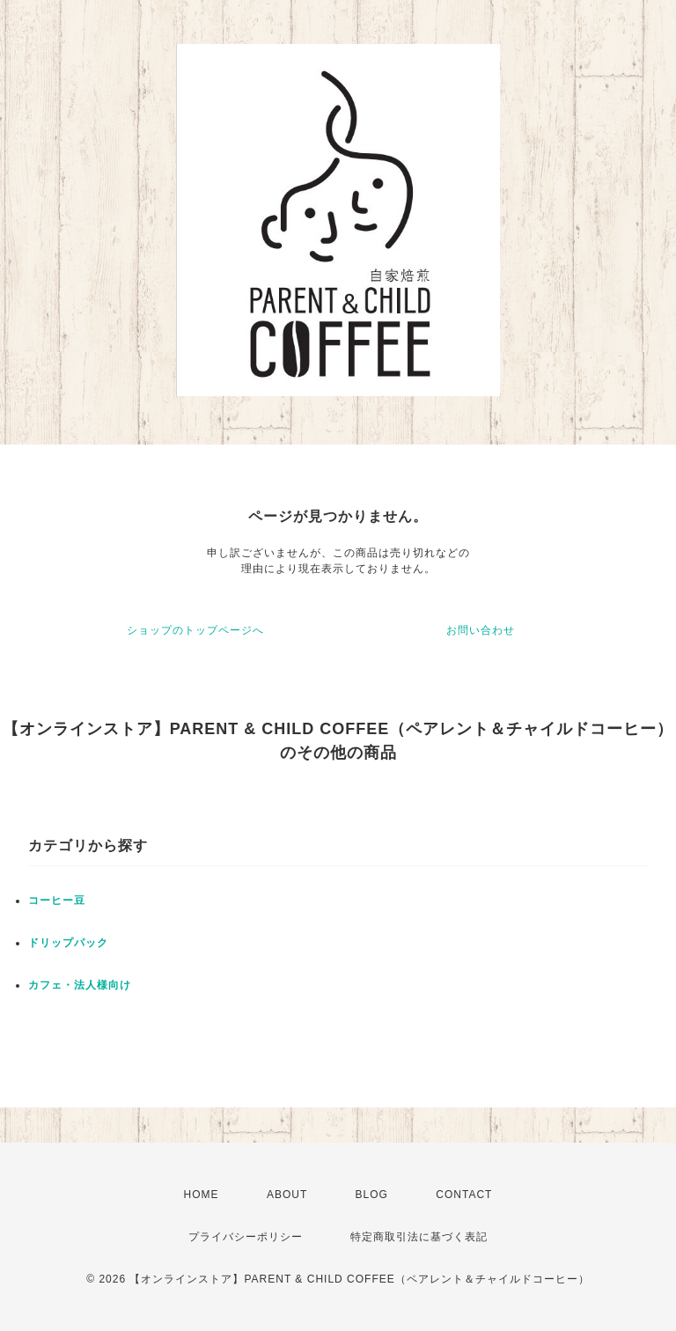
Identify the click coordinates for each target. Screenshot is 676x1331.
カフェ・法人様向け (79, 985)
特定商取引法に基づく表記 (419, 1237)
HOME (201, 1194)
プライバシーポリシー (245, 1237)
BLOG (372, 1194)
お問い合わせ (480, 630)
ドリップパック (68, 943)
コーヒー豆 (56, 900)
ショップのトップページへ (195, 630)
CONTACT (464, 1194)
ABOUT (287, 1194)
